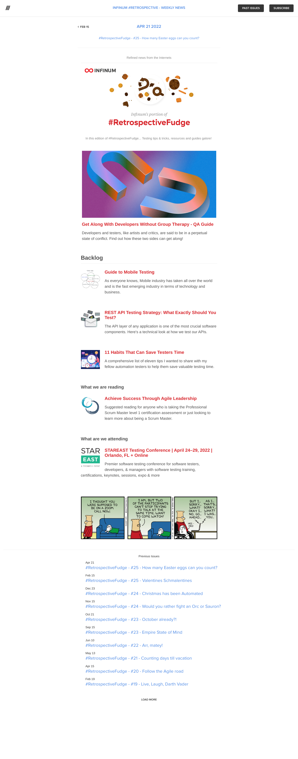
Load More (149, 699)
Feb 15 (84, 27)
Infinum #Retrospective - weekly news (149, 8)
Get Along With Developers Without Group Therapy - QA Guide (148, 224)
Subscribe (281, 8)
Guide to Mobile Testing (129, 272)
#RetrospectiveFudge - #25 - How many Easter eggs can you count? (149, 38)
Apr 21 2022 (149, 26)
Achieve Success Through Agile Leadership (151, 398)
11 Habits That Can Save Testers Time (144, 352)
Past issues (251, 8)
